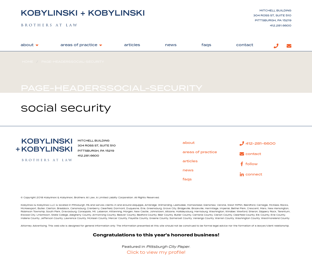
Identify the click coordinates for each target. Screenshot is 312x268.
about (27, 45)
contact (244, 45)
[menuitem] (28, 46)
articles (132, 45)
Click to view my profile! (156, 252)
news (171, 45)
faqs (206, 45)
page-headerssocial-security (72, 62)
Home (27, 62)
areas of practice (79, 45)
